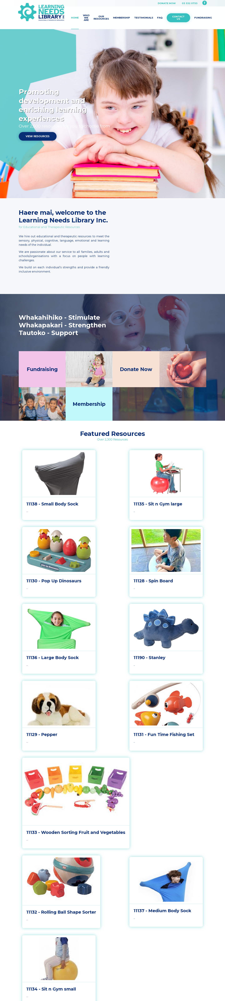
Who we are (86, 17)
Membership (121, 17)
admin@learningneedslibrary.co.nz (51, 906)
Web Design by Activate (129, 929)
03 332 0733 (190, 3)
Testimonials (143, 17)
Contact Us (178, 17)
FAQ (159, 17)
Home (75, 17)
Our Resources (101, 17)
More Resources (112, 854)
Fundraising (203, 17)
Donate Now (167, 3)
